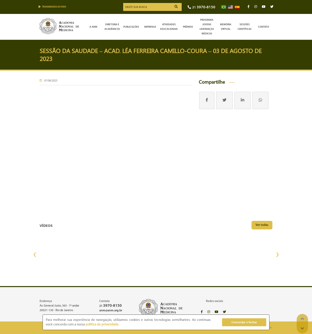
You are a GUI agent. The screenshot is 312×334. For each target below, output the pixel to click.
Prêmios (188, 27)
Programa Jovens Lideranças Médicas (207, 27)
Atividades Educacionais (169, 26)
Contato (263, 27)
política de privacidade (102, 324)
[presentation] (35, 255)
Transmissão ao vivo (52, 7)
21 (201, 7)
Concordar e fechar (244, 322)
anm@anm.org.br (110, 310)
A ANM (93, 27)
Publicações (131, 27)
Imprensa (150, 27)
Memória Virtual (225, 26)
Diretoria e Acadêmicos (112, 26)
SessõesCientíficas (245, 26)
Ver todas (261, 225)
